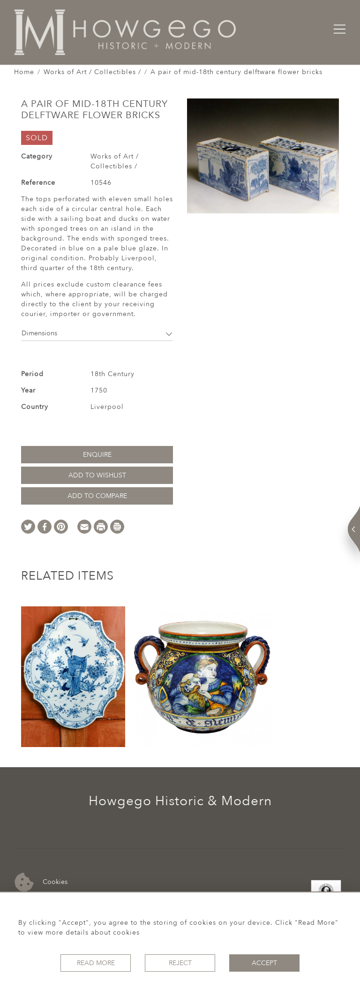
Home (24, 72)
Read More (96, 963)
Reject (180, 963)
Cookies (41, 882)
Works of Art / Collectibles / (92, 72)
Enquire (97, 454)
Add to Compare (97, 495)
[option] (73, 676)
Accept (264, 963)
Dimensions (97, 333)
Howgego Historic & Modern (180, 801)
